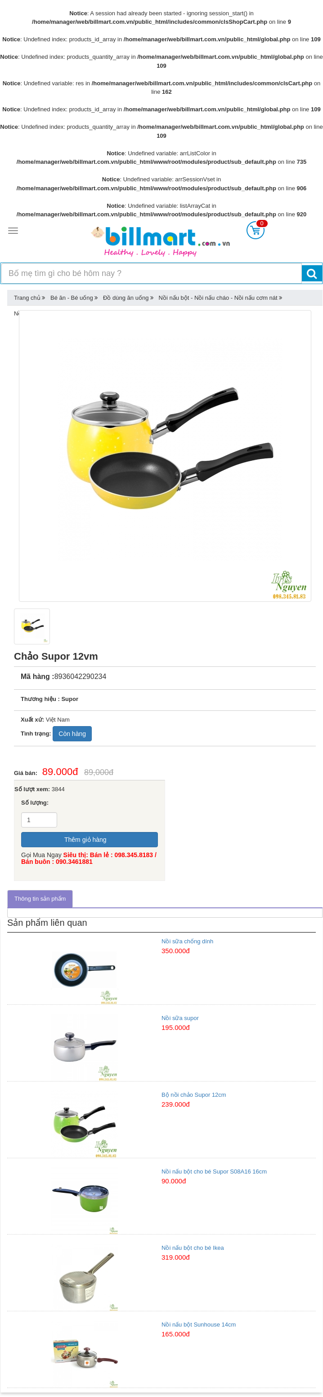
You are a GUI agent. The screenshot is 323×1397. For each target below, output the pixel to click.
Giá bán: (28, 773)
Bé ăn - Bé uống (71, 297)
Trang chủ (27, 297)
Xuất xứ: (32, 719)
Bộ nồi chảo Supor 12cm (194, 1094)
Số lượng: (35, 802)
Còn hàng (72, 733)
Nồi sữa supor (180, 1018)
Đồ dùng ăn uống (125, 297)
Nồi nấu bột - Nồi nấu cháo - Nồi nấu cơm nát (218, 297)
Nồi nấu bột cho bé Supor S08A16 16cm (214, 1171)
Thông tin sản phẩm (40, 898)
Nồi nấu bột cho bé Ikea (193, 1247)
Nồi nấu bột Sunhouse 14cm (199, 1324)
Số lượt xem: (32, 789)
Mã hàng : (37, 676)
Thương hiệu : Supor (49, 699)
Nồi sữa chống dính (187, 941)
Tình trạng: (36, 733)
